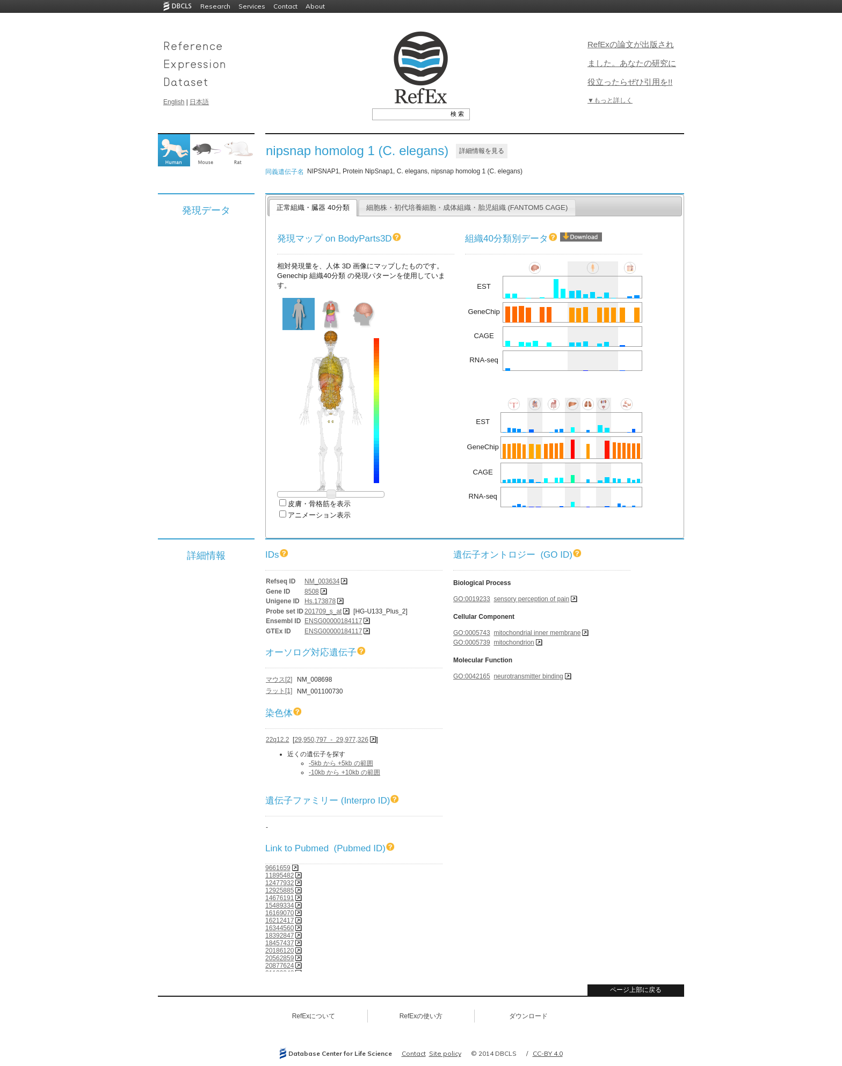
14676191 (279, 898)
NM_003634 (321, 581)
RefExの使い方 (421, 1016)
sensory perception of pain (531, 599)
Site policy (445, 1053)
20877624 (279, 965)
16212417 (279, 920)
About (315, 6)
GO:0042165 (471, 676)
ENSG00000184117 (333, 621)
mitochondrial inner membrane (536, 633)
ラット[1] (279, 691)
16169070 (279, 913)
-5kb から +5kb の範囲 (341, 763)
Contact (285, 6)
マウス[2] (279, 679)
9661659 (278, 868)
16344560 (279, 928)
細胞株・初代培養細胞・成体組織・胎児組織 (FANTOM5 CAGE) (467, 207)
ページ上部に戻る (636, 990)
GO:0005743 (471, 633)
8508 (311, 591)
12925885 (279, 890)
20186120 (279, 950)
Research (215, 6)
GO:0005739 (471, 642)
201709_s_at (323, 611)
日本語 (199, 102)
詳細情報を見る (481, 151)
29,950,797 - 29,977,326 (331, 739)
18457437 (279, 943)
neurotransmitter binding (528, 676)
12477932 (279, 883)
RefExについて (314, 1016)
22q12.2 (277, 739)
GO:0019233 (471, 599)
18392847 (279, 935)
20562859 (279, 958)
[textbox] (409, 114)
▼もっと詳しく (610, 100)
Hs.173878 (320, 601)
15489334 (279, 905)
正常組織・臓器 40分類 (313, 207)
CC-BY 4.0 (548, 1053)
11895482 (279, 875)
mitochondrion (513, 642)
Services (251, 6)
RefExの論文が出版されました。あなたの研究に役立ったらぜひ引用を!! (631, 63)
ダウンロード (528, 1016)
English (173, 102)
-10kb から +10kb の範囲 (344, 772)
